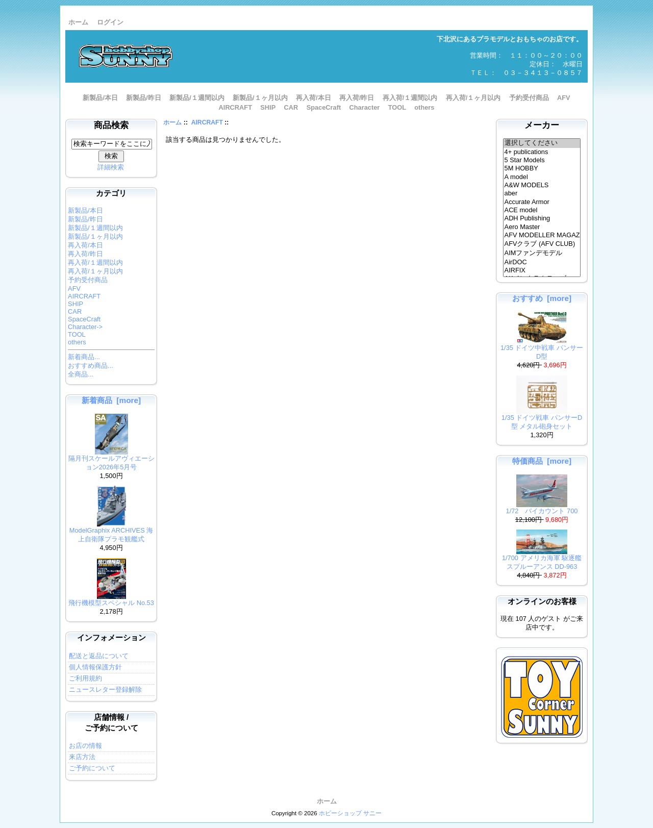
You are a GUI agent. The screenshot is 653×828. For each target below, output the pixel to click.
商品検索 (111, 125)
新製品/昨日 (143, 98)
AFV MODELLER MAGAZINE (542, 235)
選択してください (542, 143)
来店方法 (82, 757)
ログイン (110, 22)
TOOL (397, 107)
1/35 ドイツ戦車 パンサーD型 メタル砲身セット (541, 419)
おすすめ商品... (90, 365)
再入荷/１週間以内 (410, 98)
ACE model (542, 210)
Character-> (85, 327)
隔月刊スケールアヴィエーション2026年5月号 (111, 459)
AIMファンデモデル (542, 253)
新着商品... (84, 357)
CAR (291, 107)
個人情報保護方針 (95, 667)
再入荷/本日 (313, 98)
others (424, 107)
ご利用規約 (85, 678)
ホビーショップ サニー (350, 813)
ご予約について (92, 768)
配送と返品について (99, 656)
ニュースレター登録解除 (105, 689)
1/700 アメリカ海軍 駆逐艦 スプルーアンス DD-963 (542, 559)
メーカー (541, 125)
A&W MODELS (542, 185)
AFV (563, 98)
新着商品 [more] (111, 400)
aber (542, 193)
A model (542, 177)
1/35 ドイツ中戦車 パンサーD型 (541, 349)
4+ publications (542, 152)
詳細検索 (110, 167)
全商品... (80, 374)
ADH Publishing (542, 218)
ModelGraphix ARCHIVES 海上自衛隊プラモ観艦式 (111, 531)
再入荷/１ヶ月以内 (473, 98)
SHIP (267, 107)
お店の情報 (85, 745)
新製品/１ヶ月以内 (260, 98)
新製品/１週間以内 (196, 98)
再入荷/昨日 (356, 98)
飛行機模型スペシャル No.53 (111, 600)
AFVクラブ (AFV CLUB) (542, 244)
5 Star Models (542, 160)
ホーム (78, 22)
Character (364, 107)
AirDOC (542, 262)
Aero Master (542, 227)
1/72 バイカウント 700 (542, 508)
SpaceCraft (324, 107)
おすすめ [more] (541, 298)
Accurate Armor (542, 202)
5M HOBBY (542, 168)
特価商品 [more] (541, 461)
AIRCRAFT (207, 122)
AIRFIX (542, 270)
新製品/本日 (100, 98)
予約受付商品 (529, 98)
